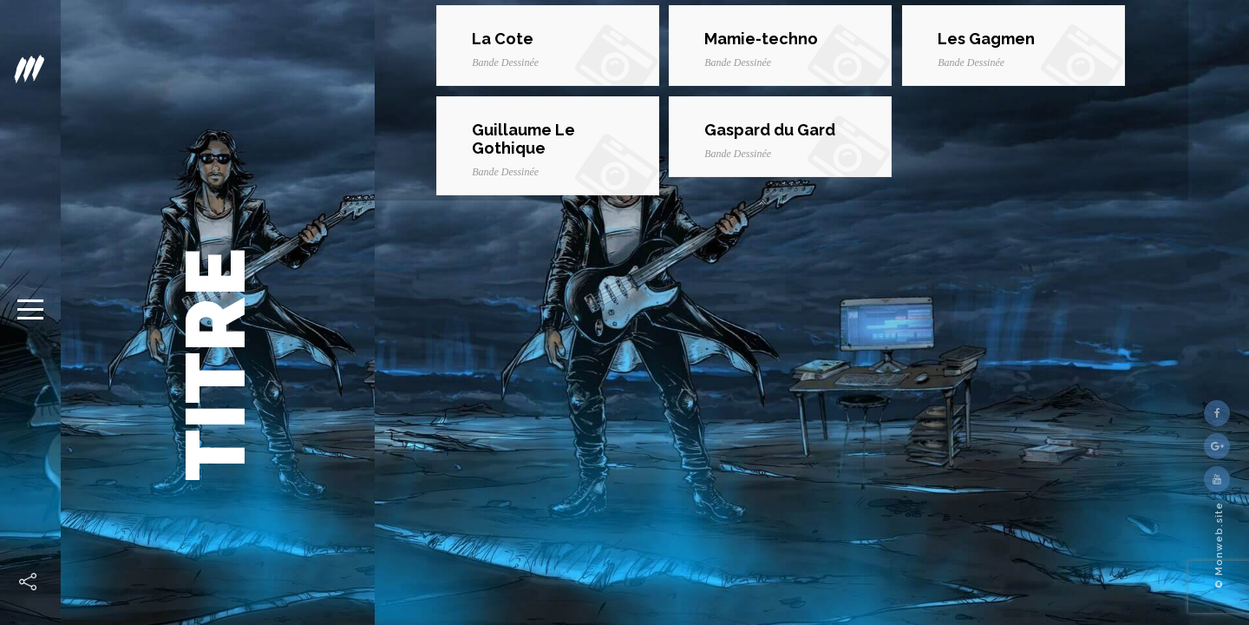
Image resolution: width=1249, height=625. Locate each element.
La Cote (502, 39)
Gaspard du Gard (769, 130)
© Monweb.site (1219, 545)
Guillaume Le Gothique (523, 139)
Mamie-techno (761, 39)
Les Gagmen (986, 39)
